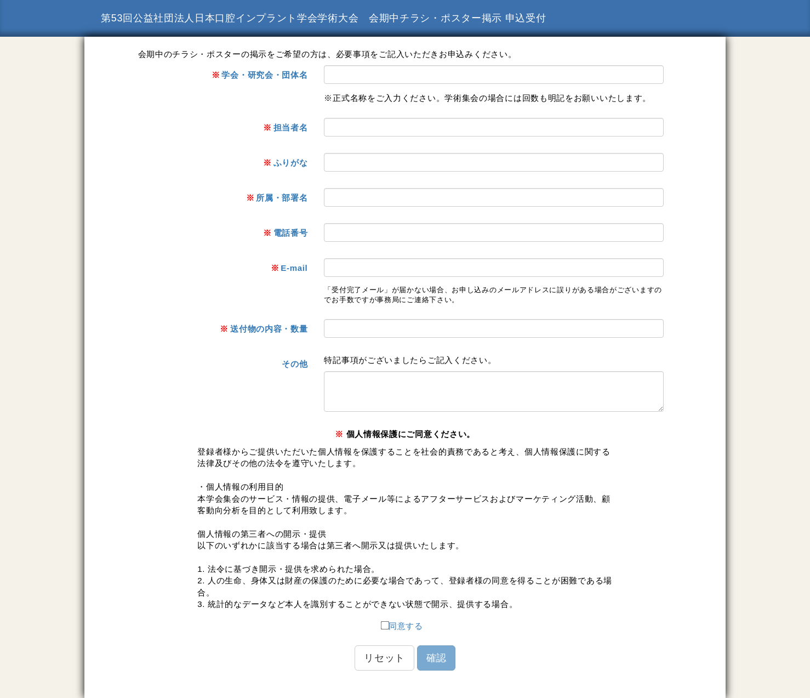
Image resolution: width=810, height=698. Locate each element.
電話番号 (285, 232)
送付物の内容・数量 (263, 328)
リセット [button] (384, 657)
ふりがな (285, 162)
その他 (294, 363)
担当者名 (285, 127)
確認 (436, 657)
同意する (402, 625)
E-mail (289, 268)
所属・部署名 (277, 197)
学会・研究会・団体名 (260, 75)
